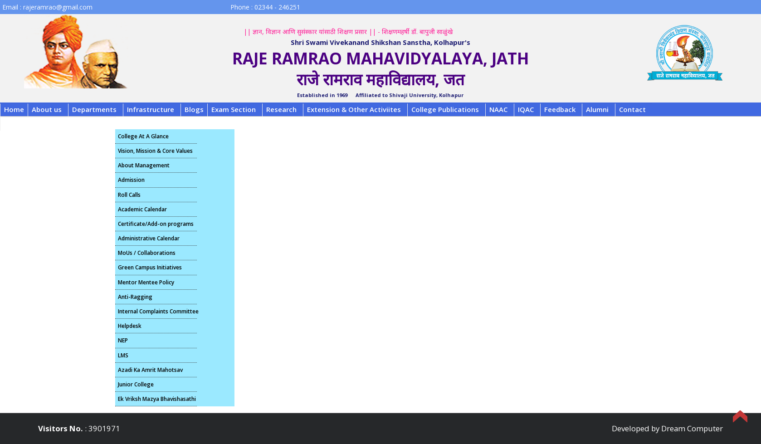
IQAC (526, 109)
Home (14, 109)
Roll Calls (129, 195)
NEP (123, 340)
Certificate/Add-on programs (156, 224)
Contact (632, 109)
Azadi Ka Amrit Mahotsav (150, 370)
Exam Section (233, 109)
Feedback (560, 109)
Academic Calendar (142, 209)
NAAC (498, 109)
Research (281, 109)
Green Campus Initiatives (150, 267)
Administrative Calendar (149, 238)
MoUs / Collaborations (147, 253)
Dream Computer (692, 428)
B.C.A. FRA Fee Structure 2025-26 (58, 122)
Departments (94, 109)
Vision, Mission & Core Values (155, 151)
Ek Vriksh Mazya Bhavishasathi (157, 399)
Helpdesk (129, 326)
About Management (144, 165)
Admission (131, 180)
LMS (123, 355)
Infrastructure (150, 109)
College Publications (445, 109)
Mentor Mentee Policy (146, 282)
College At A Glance (143, 136)
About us (47, 109)
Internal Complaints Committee (157, 311)
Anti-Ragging (135, 297)
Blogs (194, 109)
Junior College (136, 384)
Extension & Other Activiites (354, 109)
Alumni (597, 109)
